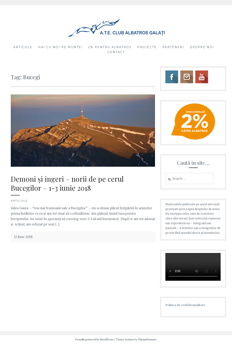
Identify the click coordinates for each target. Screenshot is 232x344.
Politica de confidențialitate (185, 305)
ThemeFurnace (147, 339)
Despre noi (202, 47)
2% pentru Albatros (109, 47)
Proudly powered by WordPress (94, 339)
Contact (116, 52)
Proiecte (147, 47)
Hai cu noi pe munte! (60, 47)
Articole (22, 47)
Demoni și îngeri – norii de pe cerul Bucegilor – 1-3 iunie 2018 (67, 183)
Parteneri (173, 47)
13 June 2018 (23, 237)
